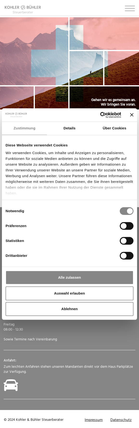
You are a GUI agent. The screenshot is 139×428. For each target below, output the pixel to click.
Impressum (94, 420)
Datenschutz (121, 420)
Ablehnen (69, 309)
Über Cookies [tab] (114, 128)
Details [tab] (69, 128)
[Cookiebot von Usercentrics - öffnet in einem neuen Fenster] (100, 115)
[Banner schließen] (131, 115)
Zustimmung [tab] (24, 128)
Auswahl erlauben (69, 293)
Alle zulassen (69, 277)
